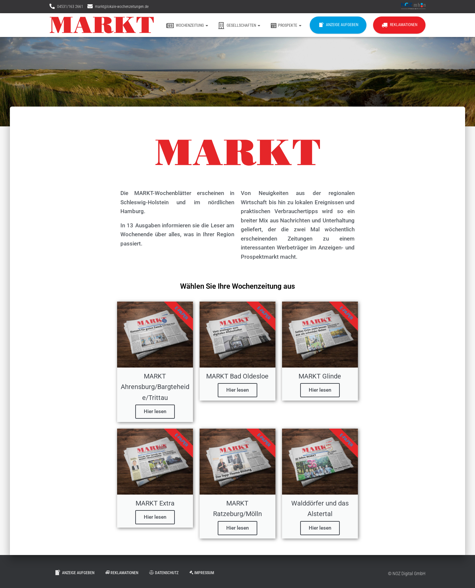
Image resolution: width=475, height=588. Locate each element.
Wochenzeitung (187, 25)
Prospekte (285, 25)
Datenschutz (163, 573)
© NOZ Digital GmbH (407, 573)
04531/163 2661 (70, 6)
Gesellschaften (239, 25)
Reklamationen (399, 25)
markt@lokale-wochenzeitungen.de (121, 6)
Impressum (201, 573)
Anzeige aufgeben (338, 25)
